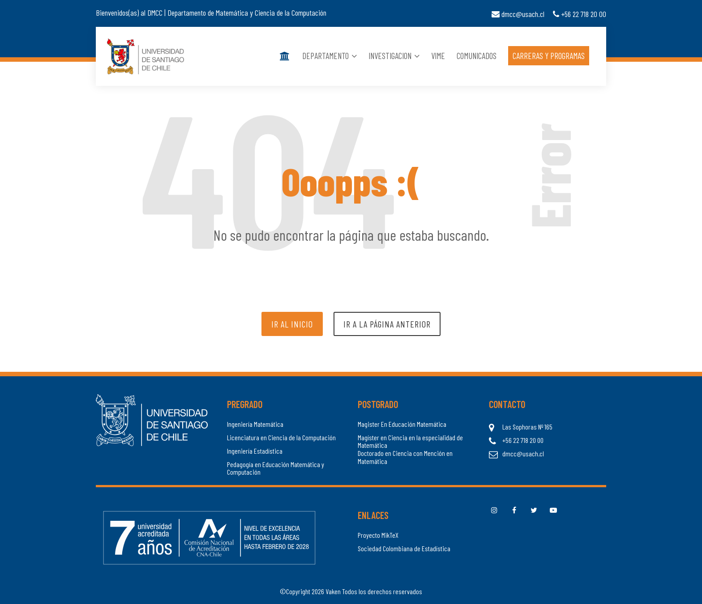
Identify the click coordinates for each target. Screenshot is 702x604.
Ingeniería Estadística (255, 451)
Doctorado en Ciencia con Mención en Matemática (405, 457)
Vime (438, 55)
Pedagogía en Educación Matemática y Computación (275, 468)
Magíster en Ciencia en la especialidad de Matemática (410, 441)
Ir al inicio (292, 324)
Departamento (329, 55)
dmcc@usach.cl (518, 14)
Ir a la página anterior (387, 324)
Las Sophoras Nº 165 (527, 427)
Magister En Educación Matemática (402, 424)
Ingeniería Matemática (255, 424)
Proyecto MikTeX (378, 535)
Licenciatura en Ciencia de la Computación (281, 438)
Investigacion (393, 55)
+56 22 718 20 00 (579, 14)
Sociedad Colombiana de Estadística (404, 548)
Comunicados (477, 55)
